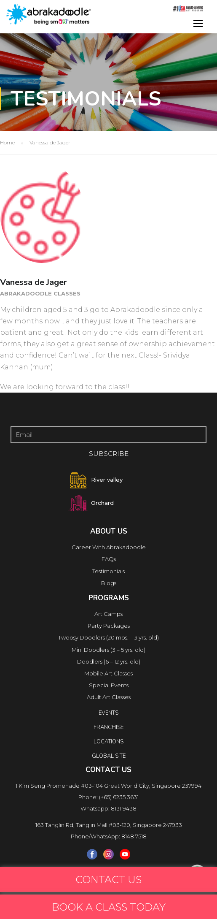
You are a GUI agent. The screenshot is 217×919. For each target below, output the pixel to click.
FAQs (109, 559)
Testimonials (108, 571)
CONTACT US (108, 879)
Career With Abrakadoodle (109, 547)
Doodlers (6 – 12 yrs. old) (108, 661)
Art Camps (108, 613)
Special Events (109, 685)
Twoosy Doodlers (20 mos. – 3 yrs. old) (108, 637)
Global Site (109, 756)
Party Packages (109, 625)
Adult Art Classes (109, 697)
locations (108, 742)
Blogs (108, 583)
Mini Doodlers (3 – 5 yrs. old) (108, 649)
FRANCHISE (108, 727)
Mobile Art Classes (108, 673)
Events (108, 713)
